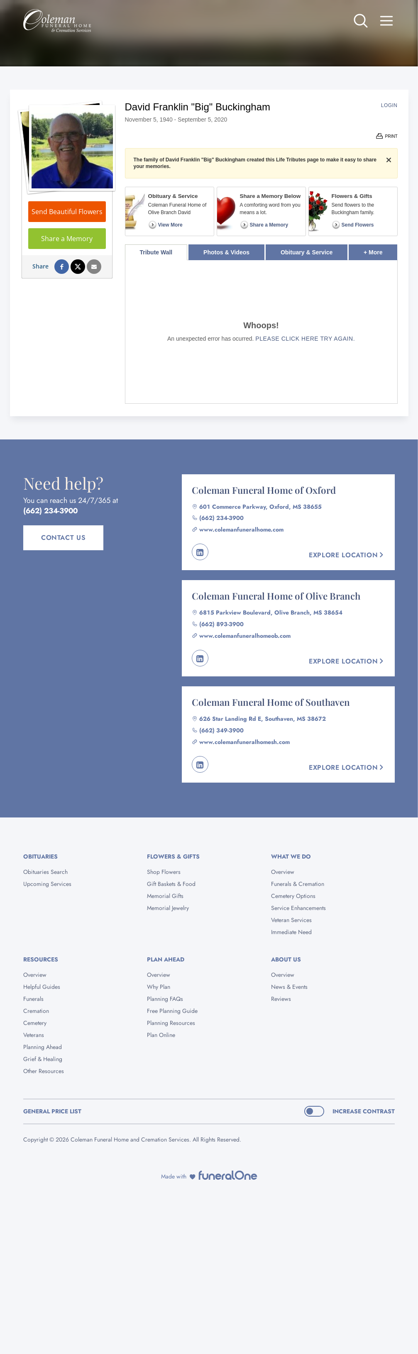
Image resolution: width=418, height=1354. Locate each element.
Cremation (36, 1011)
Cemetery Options (293, 896)
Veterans (33, 1035)
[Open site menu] (386, 20)
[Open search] (360, 20)
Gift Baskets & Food (171, 884)
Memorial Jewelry (168, 908)
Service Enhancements (298, 908)
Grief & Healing (42, 1059)
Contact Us (63, 537)
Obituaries (40, 856)
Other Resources (43, 1071)
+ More (380, 250)
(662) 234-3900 (50, 510)
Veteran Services (291, 920)
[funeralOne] (227, 1175)
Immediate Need (291, 932)
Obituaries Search (45, 872)
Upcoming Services (47, 884)
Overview (282, 872)
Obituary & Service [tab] (306, 252)
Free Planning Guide (172, 1011)
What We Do (291, 856)
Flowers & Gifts (173, 856)
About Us (286, 959)
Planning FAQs (165, 999)
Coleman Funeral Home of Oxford (264, 490)
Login (389, 105)
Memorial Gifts (165, 896)
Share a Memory (67, 238)
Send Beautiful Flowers (67, 211)
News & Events (289, 987)
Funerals (33, 999)
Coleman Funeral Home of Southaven (271, 702)
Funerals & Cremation (297, 884)
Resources (40, 959)
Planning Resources (171, 1023)
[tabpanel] (261, 331)
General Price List (52, 1111)
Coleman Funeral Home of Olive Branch (276, 596)
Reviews (281, 999)
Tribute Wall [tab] (155, 252)
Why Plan (158, 987)
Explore (347, 555)
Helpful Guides (41, 987)
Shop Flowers (164, 872)
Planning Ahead (42, 1047)
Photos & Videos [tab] (226, 252)
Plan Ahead (165, 959)
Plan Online (161, 1035)
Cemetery (34, 1023)
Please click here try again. (305, 338)
